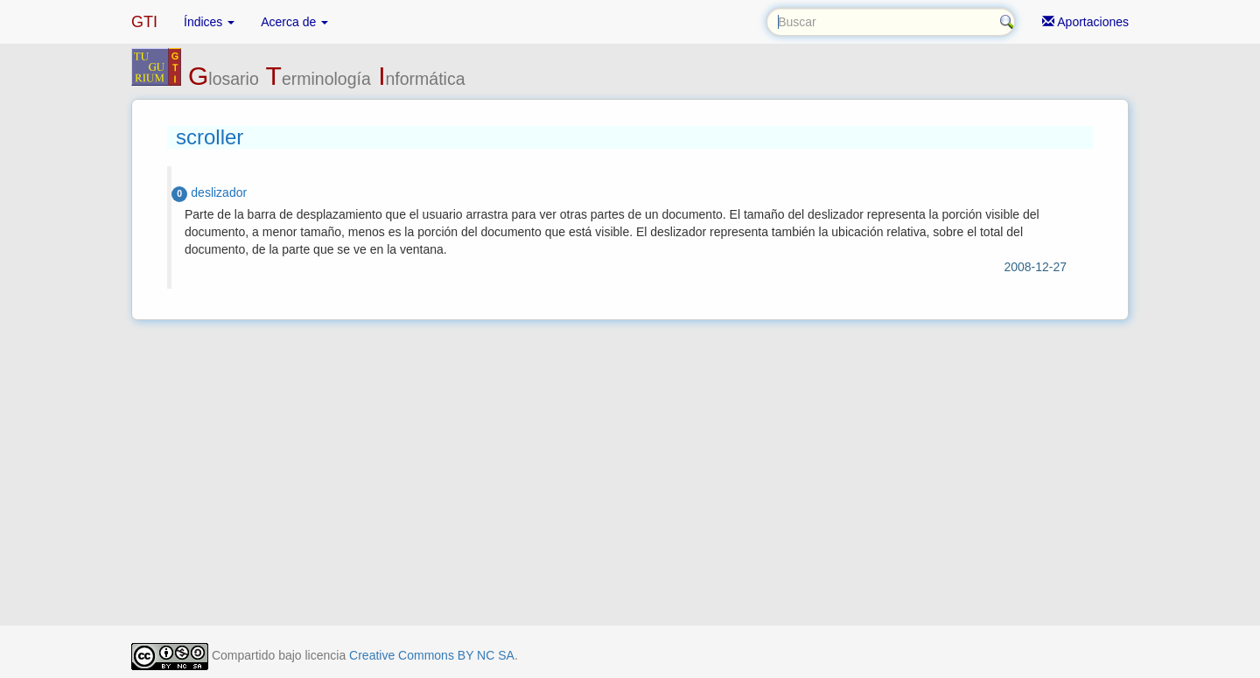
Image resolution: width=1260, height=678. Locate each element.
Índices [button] (209, 22)
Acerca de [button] (294, 22)
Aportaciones (1085, 22)
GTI (144, 22)
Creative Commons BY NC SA (431, 655)
